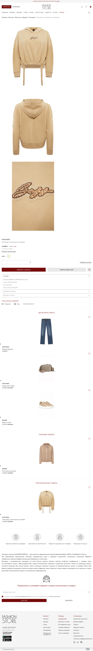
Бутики (55, 12)
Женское (6, 7)
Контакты (76, 630)
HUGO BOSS (6, 239)
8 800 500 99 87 (28, 304)
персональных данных (54, 596)
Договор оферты (78, 621)
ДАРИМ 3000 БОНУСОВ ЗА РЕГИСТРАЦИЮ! (46, 1)
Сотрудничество (78, 636)
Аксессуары (39, 12)
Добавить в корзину (24, 269)
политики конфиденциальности (23, 596)
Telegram (6, 304)
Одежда (19, 12)
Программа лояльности (80, 619)
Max (17, 304)
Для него (68, 601)
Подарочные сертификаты (47, 633)
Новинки (5, 12)
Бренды (12, 12)
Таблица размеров (64, 630)
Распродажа (47, 630)
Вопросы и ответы (78, 627)
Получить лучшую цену (9, 251)
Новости (48, 12)
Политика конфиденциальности (82, 639)
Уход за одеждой (63, 633)
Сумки (25, 12)
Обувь (31, 12)
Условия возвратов (64, 627)
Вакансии (76, 633)
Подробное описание (9, 291)
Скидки (61, 12)
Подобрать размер (85, 262)
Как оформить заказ (64, 624)
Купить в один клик (66, 269)
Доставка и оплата (8, 295)
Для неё (24, 601)
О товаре (6, 276)
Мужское (16, 7)
